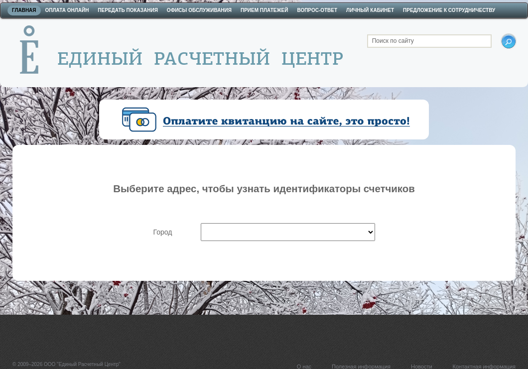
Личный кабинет (370, 10)
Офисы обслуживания (199, 10)
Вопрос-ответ (317, 10)
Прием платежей (264, 10)
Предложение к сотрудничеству (449, 10)
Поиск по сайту (393, 40)
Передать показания (128, 10)
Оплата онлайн (67, 10)
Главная (24, 10)
